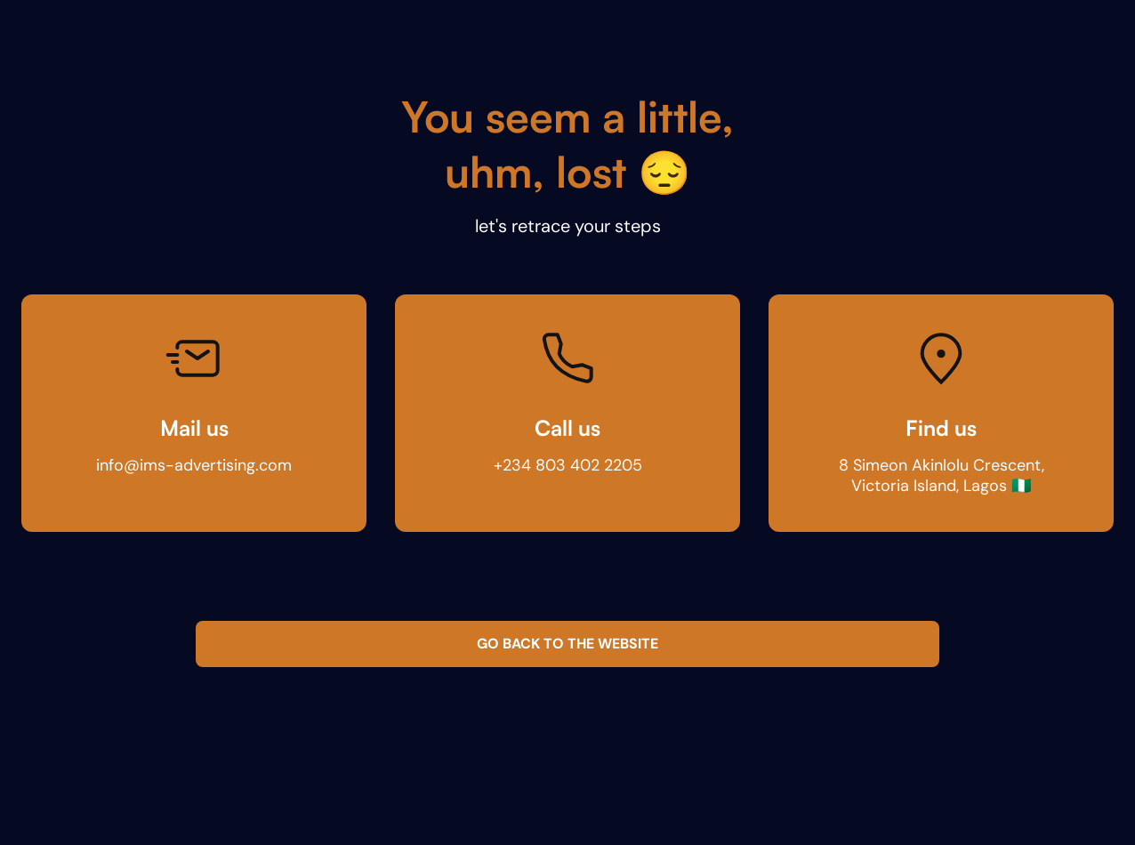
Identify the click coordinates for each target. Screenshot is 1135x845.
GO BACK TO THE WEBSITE (567, 643)
